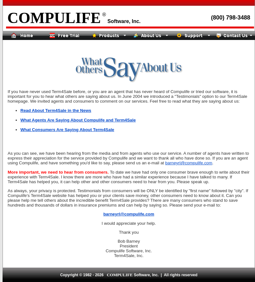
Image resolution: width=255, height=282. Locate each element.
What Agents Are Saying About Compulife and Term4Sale (78, 120)
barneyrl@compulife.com (188, 163)
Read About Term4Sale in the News (55, 110)
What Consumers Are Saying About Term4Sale (67, 129)
